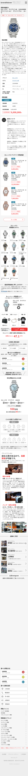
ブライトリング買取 (5, 744)
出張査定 (7, 700)
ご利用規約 (23, 754)
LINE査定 (14, 348)
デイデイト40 (15, 80)
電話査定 (5, 348)
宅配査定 (7, 704)
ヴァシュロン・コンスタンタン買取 (9, 739)
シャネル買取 (4, 726)
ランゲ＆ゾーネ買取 (5, 741)
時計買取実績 (4, 291)
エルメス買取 (4, 724)
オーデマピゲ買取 (5, 729)
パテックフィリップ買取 (6, 728)
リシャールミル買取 (5, 731)
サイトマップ (14, 757)
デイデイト (19, 15)
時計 (3, 15)
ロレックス (10, 15)
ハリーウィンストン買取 (6, 735)
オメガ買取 (3, 743)
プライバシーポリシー (13, 754)
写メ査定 (23, 348)
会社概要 (4, 754)
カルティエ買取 (4, 733)
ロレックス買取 (4, 720)
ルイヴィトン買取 (5, 722)
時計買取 (3, 713)
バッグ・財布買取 (5, 711)
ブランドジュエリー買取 (6, 715)
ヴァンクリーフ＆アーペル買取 (7, 737)
